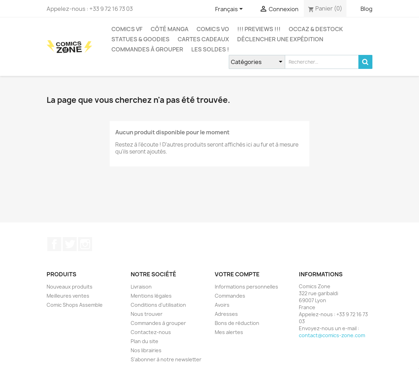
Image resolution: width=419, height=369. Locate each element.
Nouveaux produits (69, 286)
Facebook (54, 244)
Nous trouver (147, 314)
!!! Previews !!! (259, 29)
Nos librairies (146, 350)
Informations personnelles (246, 286)
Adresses (226, 314)
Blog (366, 9)
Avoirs (222, 304)
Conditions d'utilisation (158, 304)
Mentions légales (151, 295)
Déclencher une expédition (280, 39)
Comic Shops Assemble (75, 304)
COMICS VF (127, 29)
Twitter (70, 244)
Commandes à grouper (147, 49)
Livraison (141, 286)
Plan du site (144, 341)
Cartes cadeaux (203, 39)
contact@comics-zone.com (332, 335)
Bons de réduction (237, 323)
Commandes (230, 295)
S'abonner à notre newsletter (166, 359)
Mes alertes (229, 332)
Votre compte (237, 274)
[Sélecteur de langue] (230, 9)
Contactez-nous (151, 332)
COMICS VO (213, 29)
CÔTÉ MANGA (169, 29)
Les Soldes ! (210, 49)
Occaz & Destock (316, 29)
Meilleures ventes (68, 295)
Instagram (85, 244)
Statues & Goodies (140, 39)
